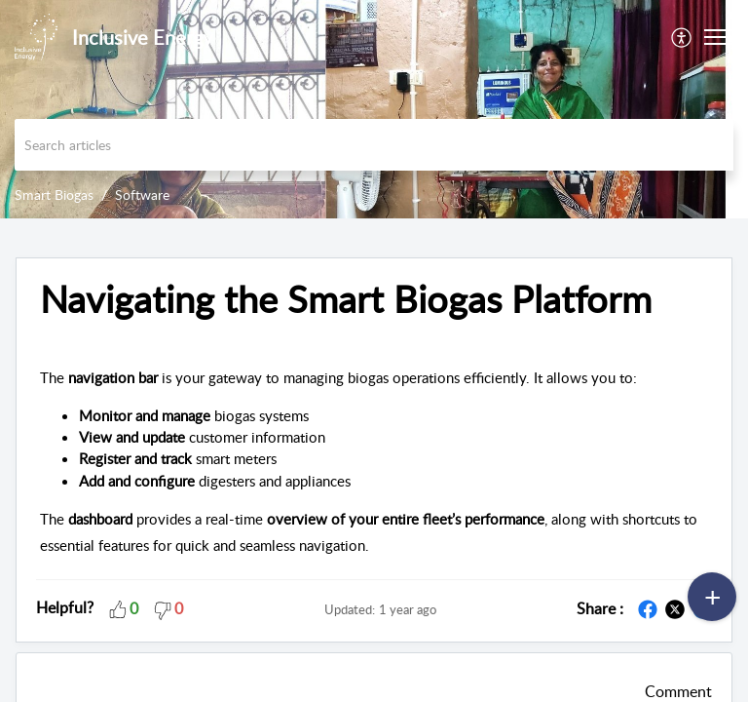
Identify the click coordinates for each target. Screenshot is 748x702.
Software (142, 194)
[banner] (374, 109)
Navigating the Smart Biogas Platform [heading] (346, 299)
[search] (374, 145)
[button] (682, 37)
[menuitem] (682, 37)
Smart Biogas (54, 194)
